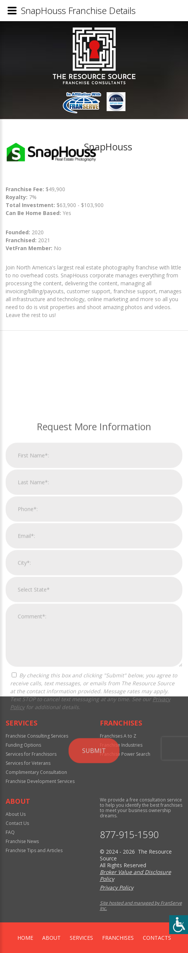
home (25, 937)
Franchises (118, 937)
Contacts (157, 937)
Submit (94, 849)
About (51, 937)
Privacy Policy (116, 887)
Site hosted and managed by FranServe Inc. (141, 905)
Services (81, 937)
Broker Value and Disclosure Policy (135, 875)
